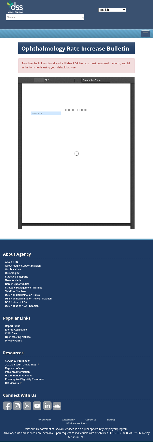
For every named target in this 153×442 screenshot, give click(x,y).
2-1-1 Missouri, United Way (22, 364)
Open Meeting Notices (18, 337)
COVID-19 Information (17, 360)
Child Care (11, 333)
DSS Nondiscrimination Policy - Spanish (28, 298)
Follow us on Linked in (47, 405)
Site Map (111, 420)
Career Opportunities (17, 284)
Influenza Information (17, 372)
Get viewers (13, 383)
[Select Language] (112, 10)
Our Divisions (13, 269)
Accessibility (68, 420)
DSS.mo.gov (12, 273)
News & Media (13, 280)
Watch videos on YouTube (37, 405)
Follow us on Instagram (17, 405)
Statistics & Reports (16, 276)
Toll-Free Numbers (15, 291)
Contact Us (90, 420)
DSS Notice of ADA (16, 302)
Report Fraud (12, 326)
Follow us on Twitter (27, 405)
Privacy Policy (45, 420)
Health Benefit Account (18, 375)
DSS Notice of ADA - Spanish (22, 306)
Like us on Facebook (7, 405)
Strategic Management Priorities (23, 287)
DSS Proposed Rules (76, 423)
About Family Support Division (23, 265)
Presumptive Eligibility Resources (24, 379)
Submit (83, 17)
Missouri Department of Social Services (36, 4)
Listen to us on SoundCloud (57, 405)
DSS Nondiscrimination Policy (22, 295)
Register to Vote (14, 368)
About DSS (11, 262)
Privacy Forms (13, 340)
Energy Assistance (16, 329)
